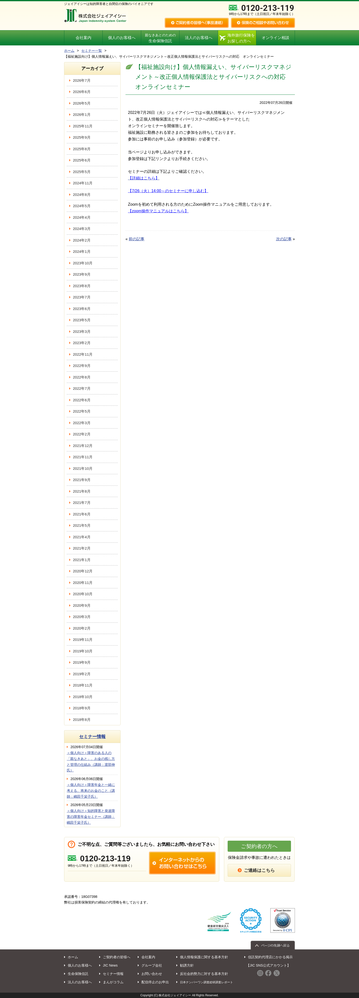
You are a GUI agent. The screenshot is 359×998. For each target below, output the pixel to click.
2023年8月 (82, 286)
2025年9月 (82, 137)
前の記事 (136, 239)
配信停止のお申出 (155, 982)
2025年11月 (83, 126)
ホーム (69, 51)
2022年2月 (82, 434)
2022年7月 (82, 388)
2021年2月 (82, 548)
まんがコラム (113, 982)
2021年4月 (82, 537)
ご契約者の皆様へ (116, 957)
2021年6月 (82, 514)
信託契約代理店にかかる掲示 (270, 957)
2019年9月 (82, 662)
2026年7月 (82, 80)
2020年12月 (83, 571)
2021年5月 (82, 525)
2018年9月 (82, 708)
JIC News (110, 965)
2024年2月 (82, 240)
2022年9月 (82, 366)
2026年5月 (82, 103)
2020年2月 (82, 628)
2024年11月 (83, 183)
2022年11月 (83, 354)
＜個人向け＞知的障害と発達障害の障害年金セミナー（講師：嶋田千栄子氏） (91, 816)
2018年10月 (83, 697)
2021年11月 (83, 457)
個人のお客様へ (122, 38)
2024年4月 (82, 217)
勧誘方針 (187, 965)
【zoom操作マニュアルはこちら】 (158, 211)
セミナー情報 (92, 736)
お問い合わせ (151, 974)
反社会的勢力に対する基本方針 (204, 974)
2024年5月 (82, 206)
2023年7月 (82, 297)
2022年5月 (82, 411)
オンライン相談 (275, 38)
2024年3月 (82, 229)
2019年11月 (83, 639)
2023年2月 (82, 343)
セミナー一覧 (91, 51)
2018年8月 (82, 719)
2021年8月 (82, 491)
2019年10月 (83, 651)
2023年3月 (82, 331)
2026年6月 (82, 92)
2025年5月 (82, 172)
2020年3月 (82, 617)
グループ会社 (151, 965)
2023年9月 (82, 274)
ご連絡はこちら (259, 870)
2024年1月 (82, 251)
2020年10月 (83, 594)
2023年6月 (82, 309)
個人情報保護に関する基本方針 (204, 957)
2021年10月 (83, 468)
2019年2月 (82, 674)
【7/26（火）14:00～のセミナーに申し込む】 (168, 191)
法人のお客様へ (198, 38)
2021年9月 (82, 480)
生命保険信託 (160, 38)
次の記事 (284, 239)
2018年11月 (83, 685)
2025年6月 (82, 160)
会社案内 (83, 38)
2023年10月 (83, 263)
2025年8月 (82, 149)
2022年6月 (82, 400)
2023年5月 (82, 320)
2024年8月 (82, 194)
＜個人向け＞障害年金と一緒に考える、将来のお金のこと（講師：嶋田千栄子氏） (91, 790)
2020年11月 (83, 582)
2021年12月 (83, 446)
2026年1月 (82, 114)
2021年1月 (82, 560)
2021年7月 (82, 502)
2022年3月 (82, 423)
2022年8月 (82, 377)
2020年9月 (82, 605)
